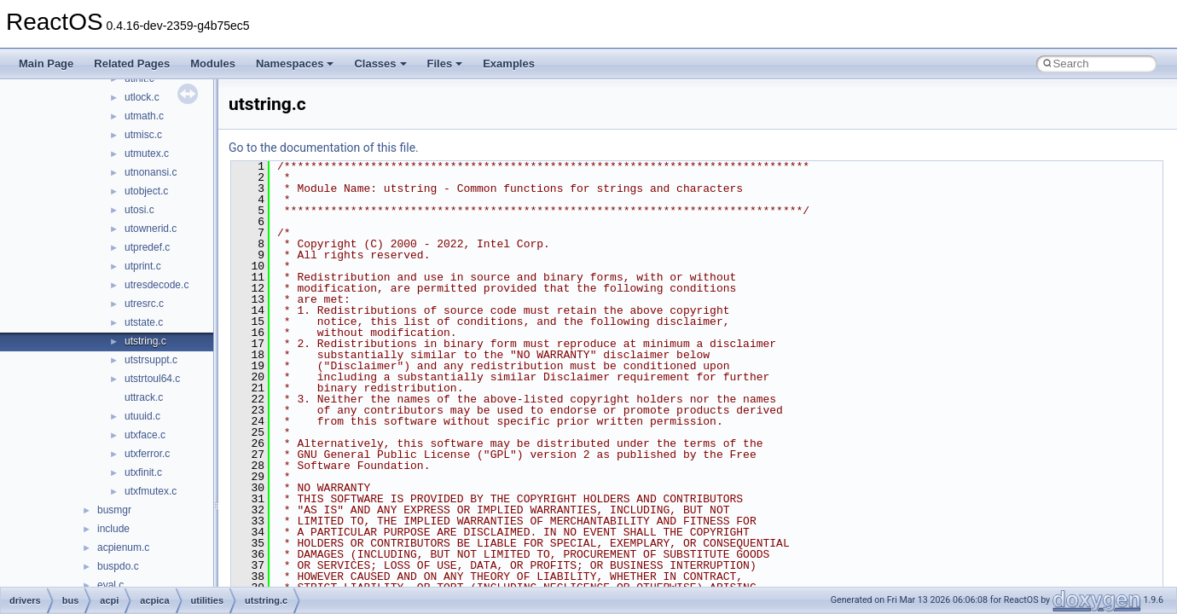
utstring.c (145, 341)
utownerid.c (151, 229)
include (113, 529)
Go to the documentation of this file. (324, 147)
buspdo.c (118, 566)
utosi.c (139, 210)
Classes (380, 63)
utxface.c (145, 435)
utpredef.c (147, 247)
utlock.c (142, 97)
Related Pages (132, 63)
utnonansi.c (151, 172)
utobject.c (146, 191)
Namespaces (295, 63)
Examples (509, 63)
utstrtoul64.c (152, 379)
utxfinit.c (143, 472)
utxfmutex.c (151, 491)
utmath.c (144, 116)
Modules (212, 63)
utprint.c (143, 266)
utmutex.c (147, 153)
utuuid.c (142, 416)
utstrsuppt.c (151, 360)
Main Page (46, 63)
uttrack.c (144, 397)
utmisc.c (143, 135)
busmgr (114, 510)
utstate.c (144, 322)
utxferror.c (147, 454)
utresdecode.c (156, 285)
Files (445, 63)
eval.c (110, 585)
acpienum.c (123, 547)
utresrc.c (144, 304)
